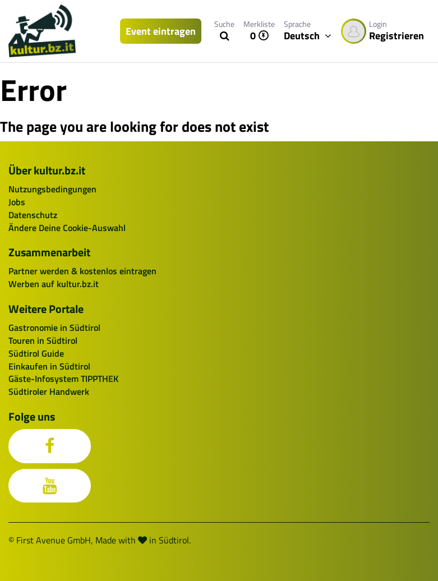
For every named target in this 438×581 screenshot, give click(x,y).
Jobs (16, 202)
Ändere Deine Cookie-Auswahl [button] (67, 227)
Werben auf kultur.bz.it (53, 283)
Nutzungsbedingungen (52, 189)
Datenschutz (32, 215)
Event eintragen (161, 31)
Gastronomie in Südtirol (54, 327)
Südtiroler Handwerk (48, 391)
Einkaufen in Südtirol (49, 366)
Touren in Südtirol (42, 340)
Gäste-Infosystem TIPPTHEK (63, 378)
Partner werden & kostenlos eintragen (82, 271)
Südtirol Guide (36, 353)
